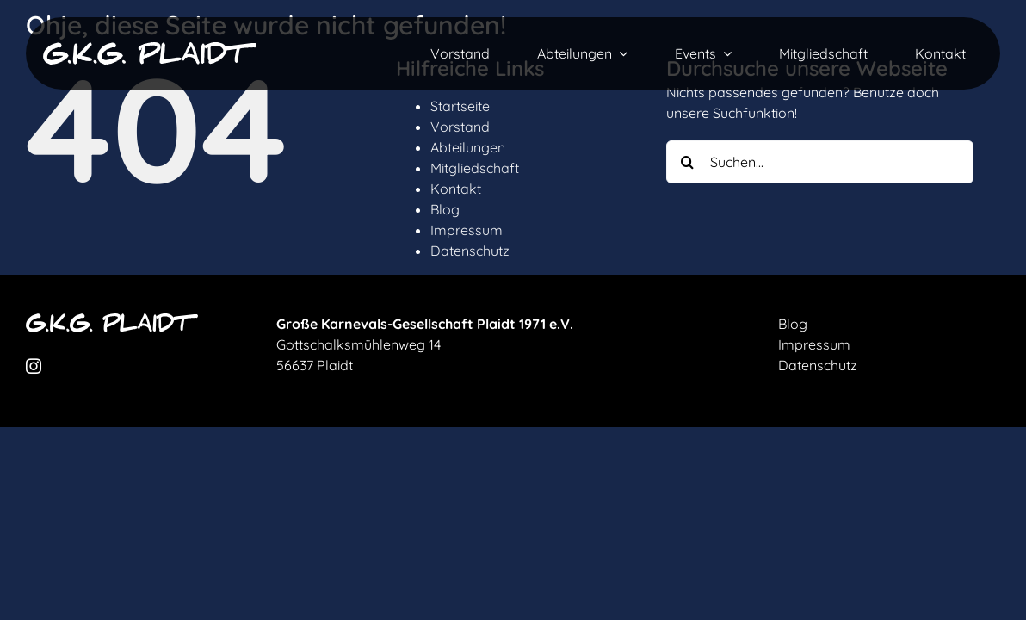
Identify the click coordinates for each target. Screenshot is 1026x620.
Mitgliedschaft (474, 168)
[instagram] (33, 366)
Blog (445, 209)
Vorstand (460, 126)
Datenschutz (470, 250)
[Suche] (687, 161)
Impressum (466, 230)
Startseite (460, 106)
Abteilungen (467, 147)
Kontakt (455, 188)
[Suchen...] (819, 161)
